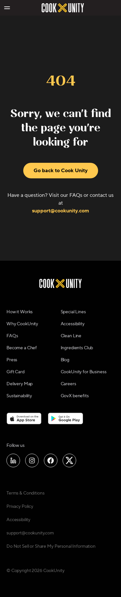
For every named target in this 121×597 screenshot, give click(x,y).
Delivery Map (19, 384)
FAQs (12, 336)
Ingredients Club (77, 348)
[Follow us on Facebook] (51, 460)
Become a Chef (21, 348)
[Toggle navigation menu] (6, 8)
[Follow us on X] (69, 460)
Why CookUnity (22, 324)
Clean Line (71, 336)
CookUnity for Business (83, 372)
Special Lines (73, 312)
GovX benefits (75, 396)
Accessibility (73, 324)
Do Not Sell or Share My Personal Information (51, 546)
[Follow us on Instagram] (32, 460)
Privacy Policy (19, 506)
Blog (65, 360)
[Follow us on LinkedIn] (13, 460)
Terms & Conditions (25, 493)
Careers (68, 384)
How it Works (19, 312)
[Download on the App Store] (24, 418)
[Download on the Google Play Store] (65, 418)
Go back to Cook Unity (61, 170)
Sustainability (19, 396)
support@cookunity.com (60, 211)
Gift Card (15, 372)
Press (11, 360)
